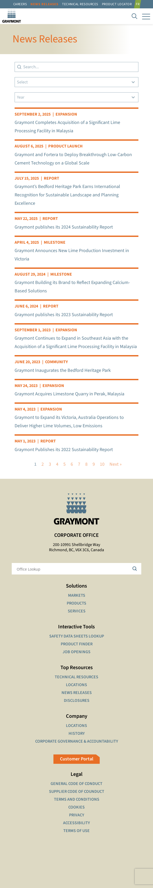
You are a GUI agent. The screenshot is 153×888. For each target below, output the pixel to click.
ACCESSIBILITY (76, 823)
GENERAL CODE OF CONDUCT (76, 783)
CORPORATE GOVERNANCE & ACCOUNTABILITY (76, 741)
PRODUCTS (76, 603)
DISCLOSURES (76, 700)
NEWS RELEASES (77, 692)
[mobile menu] (146, 16)
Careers (20, 4)
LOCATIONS (76, 684)
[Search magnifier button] (135, 568)
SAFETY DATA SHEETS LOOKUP (76, 636)
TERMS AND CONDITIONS (76, 799)
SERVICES (76, 611)
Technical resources (80, 4)
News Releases (44, 4)
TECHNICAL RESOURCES (76, 677)
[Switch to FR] (138, 4)
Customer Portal (76, 759)
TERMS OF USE (76, 830)
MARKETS (76, 595)
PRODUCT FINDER (77, 644)
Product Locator (117, 4)
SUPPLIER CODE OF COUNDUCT (76, 791)
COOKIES (76, 807)
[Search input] (73, 569)
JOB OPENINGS (76, 651)
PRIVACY (76, 815)
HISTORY (77, 733)
